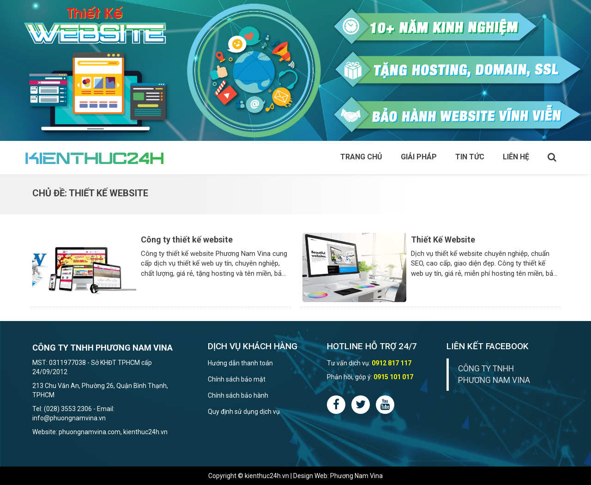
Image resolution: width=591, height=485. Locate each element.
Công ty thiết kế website (187, 239)
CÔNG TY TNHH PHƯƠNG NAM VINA (494, 374)
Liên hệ (516, 156)
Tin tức (469, 156)
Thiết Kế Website (443, 239)
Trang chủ (361, 156)
